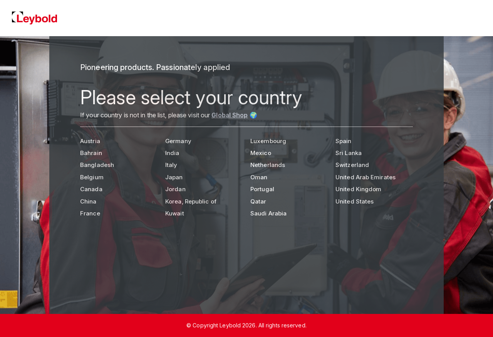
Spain (343, 141)
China (88, 201)
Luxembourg (268, 141)
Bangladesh (97, 164)
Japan (174, 177)
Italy (171, 164)
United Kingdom (358, 189)
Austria (90, 141)
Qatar (258, 201)
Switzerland (352, 164)
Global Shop (229, 115)
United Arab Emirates (365, 177)
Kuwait (174, 213)
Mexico (260, 153)
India (172, 153)
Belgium (92, 177)
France (90, 213)
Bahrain (91, 153)
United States (354, 201)
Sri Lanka (348, 153)
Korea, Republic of (190, 201)
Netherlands (267, 164)
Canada (91, 189)
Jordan (175, 189)
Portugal (262, 189)
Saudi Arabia (268, 213)
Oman (258, 177)
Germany (178, 141)
